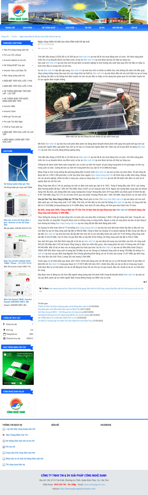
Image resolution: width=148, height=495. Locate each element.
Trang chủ (10, 28)
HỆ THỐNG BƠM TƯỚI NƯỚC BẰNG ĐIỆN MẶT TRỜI (15, 99)
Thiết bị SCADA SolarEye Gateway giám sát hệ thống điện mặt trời (63, 306)
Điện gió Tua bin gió (12, 116)
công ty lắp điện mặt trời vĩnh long (118, 288)
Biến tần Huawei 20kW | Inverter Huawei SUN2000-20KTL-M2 (18, 300)
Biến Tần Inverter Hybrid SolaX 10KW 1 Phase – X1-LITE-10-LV (17, 262)
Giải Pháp (71, 28)
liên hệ (134, 28)
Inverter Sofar (9, 111)
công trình (107, 199)
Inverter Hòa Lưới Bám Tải (15, 70)
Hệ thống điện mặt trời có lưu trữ (20, 441)
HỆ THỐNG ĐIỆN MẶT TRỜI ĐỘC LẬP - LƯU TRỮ (17, 92)
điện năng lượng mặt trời (102, 175)
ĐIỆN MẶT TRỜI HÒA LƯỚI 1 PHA (17, 81)
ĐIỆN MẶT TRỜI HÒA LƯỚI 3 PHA (17, 86)
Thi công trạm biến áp (15, 464)
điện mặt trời (84, 56)
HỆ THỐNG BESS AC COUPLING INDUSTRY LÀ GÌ (57, 318)
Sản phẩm (28, 28)
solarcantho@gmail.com (94, 484)
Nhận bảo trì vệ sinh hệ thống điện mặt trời (24, 458)
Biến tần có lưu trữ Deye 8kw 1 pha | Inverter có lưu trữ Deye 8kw (17, 222)
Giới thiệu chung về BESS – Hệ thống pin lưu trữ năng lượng (60, 312)
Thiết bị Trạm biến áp (12, 127)
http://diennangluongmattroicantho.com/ (78, 489)
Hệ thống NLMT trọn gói (14, 65)
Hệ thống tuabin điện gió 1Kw (17, 184)
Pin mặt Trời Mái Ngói (13, 121)
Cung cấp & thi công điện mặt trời (20, 452)
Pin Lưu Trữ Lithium (12, 55)
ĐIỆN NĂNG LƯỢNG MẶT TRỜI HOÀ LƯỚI (16, 140)
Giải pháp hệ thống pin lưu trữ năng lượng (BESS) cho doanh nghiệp (63, 315)
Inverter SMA (9, 106)
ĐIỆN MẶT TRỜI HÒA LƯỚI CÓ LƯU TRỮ (18, 133)
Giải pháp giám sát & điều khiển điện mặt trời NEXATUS (59, 309)
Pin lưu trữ (10, 446)
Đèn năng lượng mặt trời (14, 75)
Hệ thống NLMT (50, 28)
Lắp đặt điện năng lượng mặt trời (18, 429)
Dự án (101, 28)
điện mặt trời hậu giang (77, 288)
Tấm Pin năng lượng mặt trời (16, 50)
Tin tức (88, 28)
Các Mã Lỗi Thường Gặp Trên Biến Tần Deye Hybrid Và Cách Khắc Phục (65, 321)
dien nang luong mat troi (58, 288)
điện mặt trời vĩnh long (95, 288)
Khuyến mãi (118, 28)
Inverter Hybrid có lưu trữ (14, 60)
